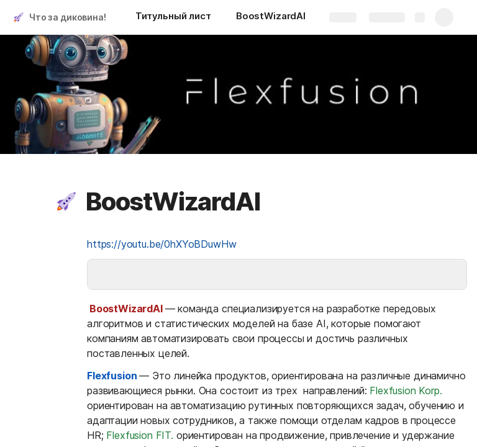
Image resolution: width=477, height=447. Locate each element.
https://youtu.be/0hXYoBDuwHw (162, 244)
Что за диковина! (67, 17)
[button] (66, 201)
